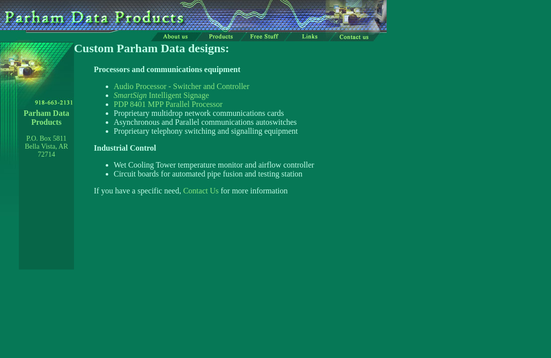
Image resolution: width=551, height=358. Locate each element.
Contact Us (201, 190)
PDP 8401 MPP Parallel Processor (168, 104)
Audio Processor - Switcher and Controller (181, 86)
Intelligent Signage (161, 95)
